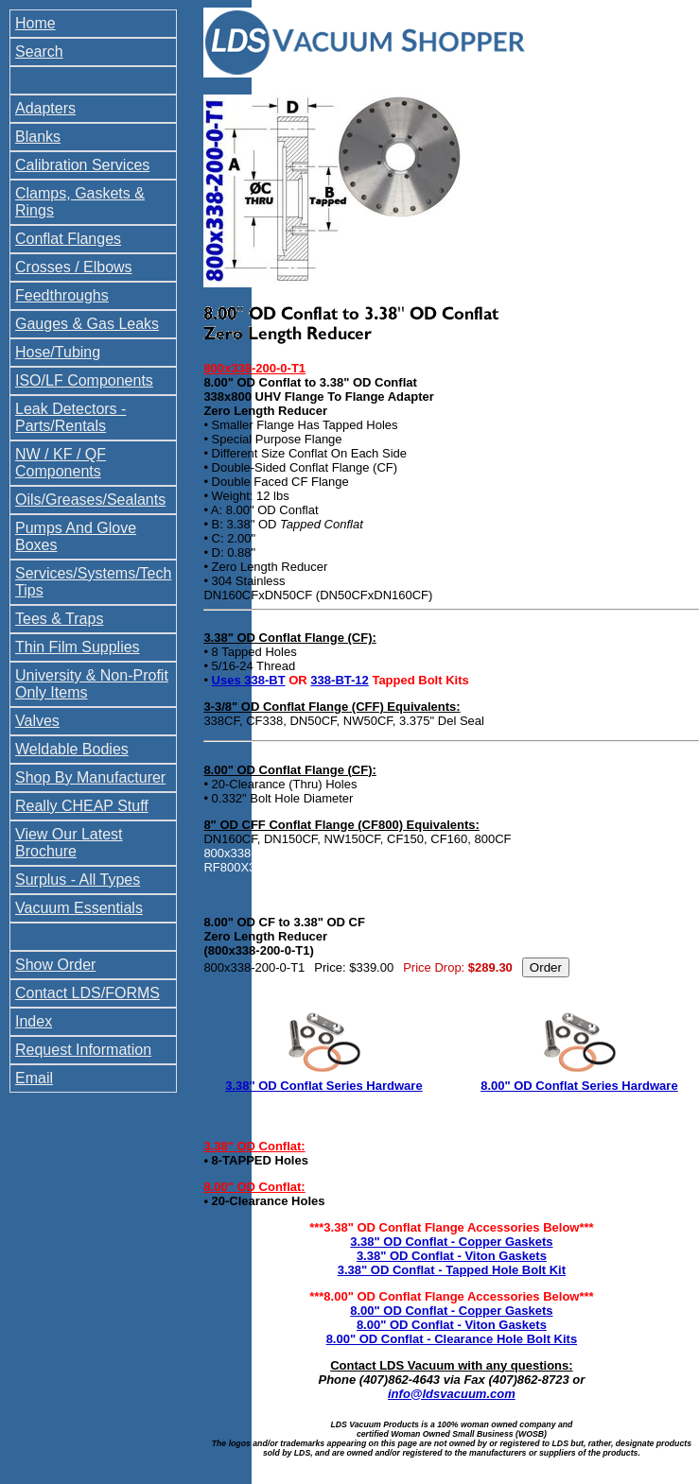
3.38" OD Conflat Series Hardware (323, 1085)
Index (33, 1021)
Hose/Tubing (57, 352)
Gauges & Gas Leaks (87, 324)
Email (34, 1078)
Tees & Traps (59, 619)
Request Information (83, 1050)
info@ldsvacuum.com (452, 1394)
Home (35, 23)
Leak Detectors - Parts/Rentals (70, 417)
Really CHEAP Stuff (82, 806)
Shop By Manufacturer (90, 777)
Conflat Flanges (68, 239)
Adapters (45, 108)
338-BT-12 (339, 680)
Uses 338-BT (249, 680)
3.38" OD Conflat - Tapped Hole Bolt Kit (452, 1270)
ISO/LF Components (84, 380)
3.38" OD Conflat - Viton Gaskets (452, 1256)
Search (39, 51)
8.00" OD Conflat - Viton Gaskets (452, 1325)
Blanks (38, 137)
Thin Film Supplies (77, 647)
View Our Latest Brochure (69, 842)
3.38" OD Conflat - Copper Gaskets (451, 1241)
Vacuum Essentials (79, 908)
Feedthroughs (62, 295)
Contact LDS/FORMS (87, 993)
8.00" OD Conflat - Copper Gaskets (451, 1310)
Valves (37, 721)
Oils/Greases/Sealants (90, 500)
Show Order (55, 965)
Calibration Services (82, 165)
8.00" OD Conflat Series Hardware (579, 1085)
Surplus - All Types (77, 879)
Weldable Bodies (72, 749)
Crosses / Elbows (73, 267)
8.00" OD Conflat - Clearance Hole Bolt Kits (452, 1339)
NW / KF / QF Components (60, 462)
